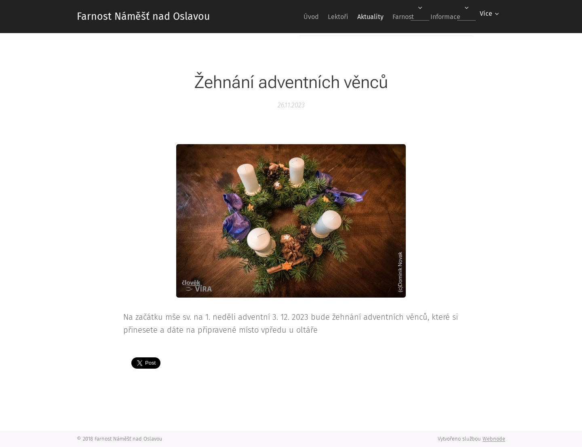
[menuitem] (290, 16)
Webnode (494, 439)
